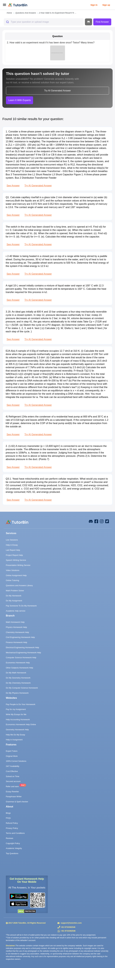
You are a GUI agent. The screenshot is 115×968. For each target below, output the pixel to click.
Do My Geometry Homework (18, 678)
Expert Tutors (11, 751)
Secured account (13, 781)
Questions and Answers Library (19, 585)
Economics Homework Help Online (21, 724)
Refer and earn (12, 786)
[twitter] (107, 521)
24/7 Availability (12, 766)
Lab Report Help (13, 550)
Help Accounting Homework (18, 719)
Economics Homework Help (18, 662)
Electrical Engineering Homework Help (22, 647)
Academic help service (15, 611)
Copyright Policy (13, 843)
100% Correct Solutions (16, 761)
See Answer (13, 185)
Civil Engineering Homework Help (20, 637)
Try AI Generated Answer (38, 185)
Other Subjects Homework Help (19, 668)
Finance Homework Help (16, 642)
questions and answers (25, 13)
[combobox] (44, 22)
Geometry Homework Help (17, 729)
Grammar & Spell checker (17, 801)
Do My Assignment (14, 601)
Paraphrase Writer (14, 796)
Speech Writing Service (16, 560)
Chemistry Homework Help (17, 632)
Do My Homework (13, 596)
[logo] (17, 5)
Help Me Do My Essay (15, 735)
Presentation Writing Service (18, 565)
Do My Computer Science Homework (22, 688)
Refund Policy (12, 823)
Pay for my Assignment (16, 709)
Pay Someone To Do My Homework (21, 606)
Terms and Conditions (15, 833)
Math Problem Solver (15, 590)
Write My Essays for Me (16, 714)
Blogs (8, 813)
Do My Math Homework (16, 673)
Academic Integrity (14, 848)
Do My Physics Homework (17, 693)
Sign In (93, 5)
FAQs (8, 818)
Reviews (9, 838)
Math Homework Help (15, 622)
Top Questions (12, 853)
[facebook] (91, 521)
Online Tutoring (12, 580)
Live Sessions (12, 540)
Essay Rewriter (12, 791)
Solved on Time (12, 776)
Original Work (12, 756)
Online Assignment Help (16, 575)
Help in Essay (12, 545)
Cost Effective (12, 771)
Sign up (106, 5)
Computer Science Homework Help (21, 657)
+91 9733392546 (68, 927)
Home (9, 13)
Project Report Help (14, 555)
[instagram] (102, 521)
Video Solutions (12, 570)
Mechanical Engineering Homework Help (23, 652)
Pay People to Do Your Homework (20, 704)
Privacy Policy (12, 828)
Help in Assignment (14, 739)
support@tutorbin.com (71, 923)
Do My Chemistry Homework (18, 683)
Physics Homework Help (16, 627)
